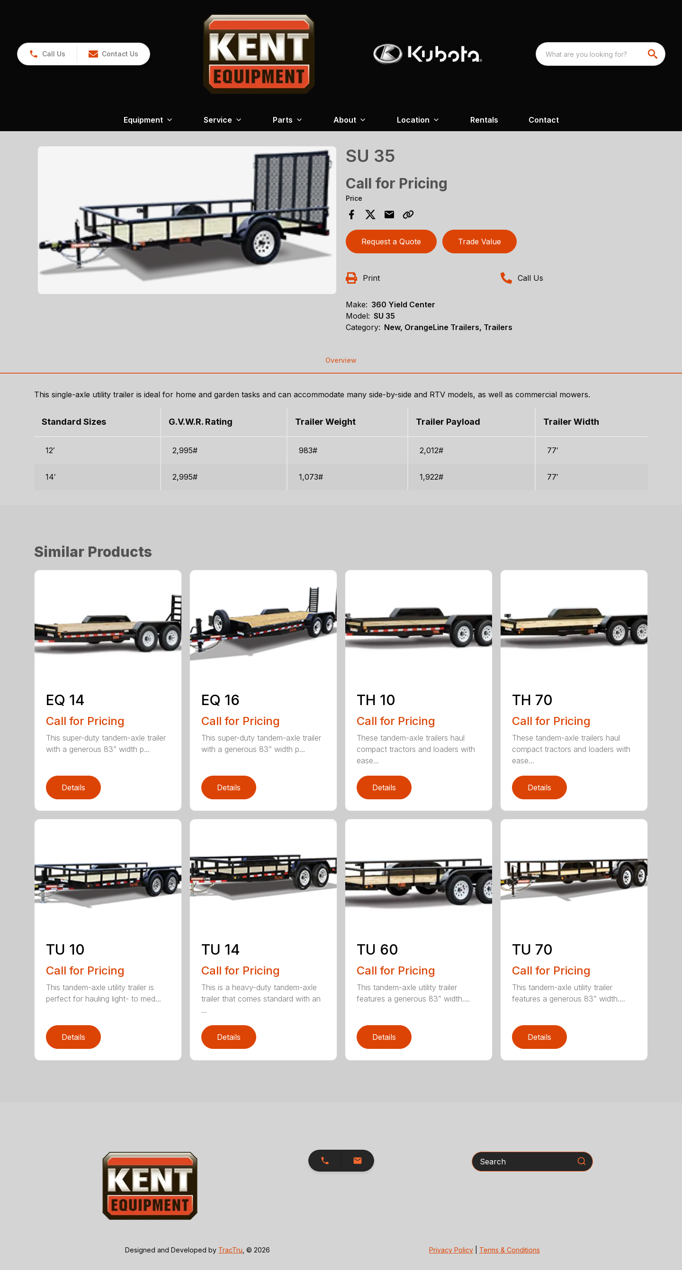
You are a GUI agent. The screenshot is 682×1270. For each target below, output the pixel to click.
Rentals (484, 120)
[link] (47, 54)
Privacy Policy (451, 1250)
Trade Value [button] (479, 241)
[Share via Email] (389, 214)
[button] (113, 54)
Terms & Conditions (509, 1250)
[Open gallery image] (187, 220)
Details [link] (73, 787)
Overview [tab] (341, 360)
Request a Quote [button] (391, 241)
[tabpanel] (187, 221)
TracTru (230, 1250)
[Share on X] (370, 214)
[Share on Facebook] (351, 214)
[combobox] (600, 54)
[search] (653, 54)
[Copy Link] (408, 214)
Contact (544, 120)
